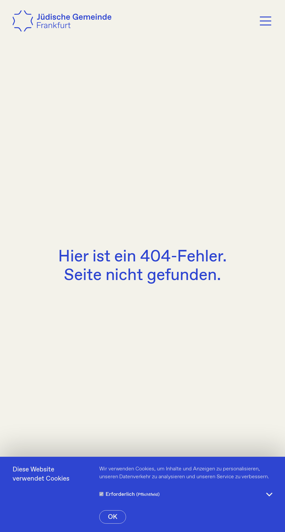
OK (112, 517)
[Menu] (265, 21)
